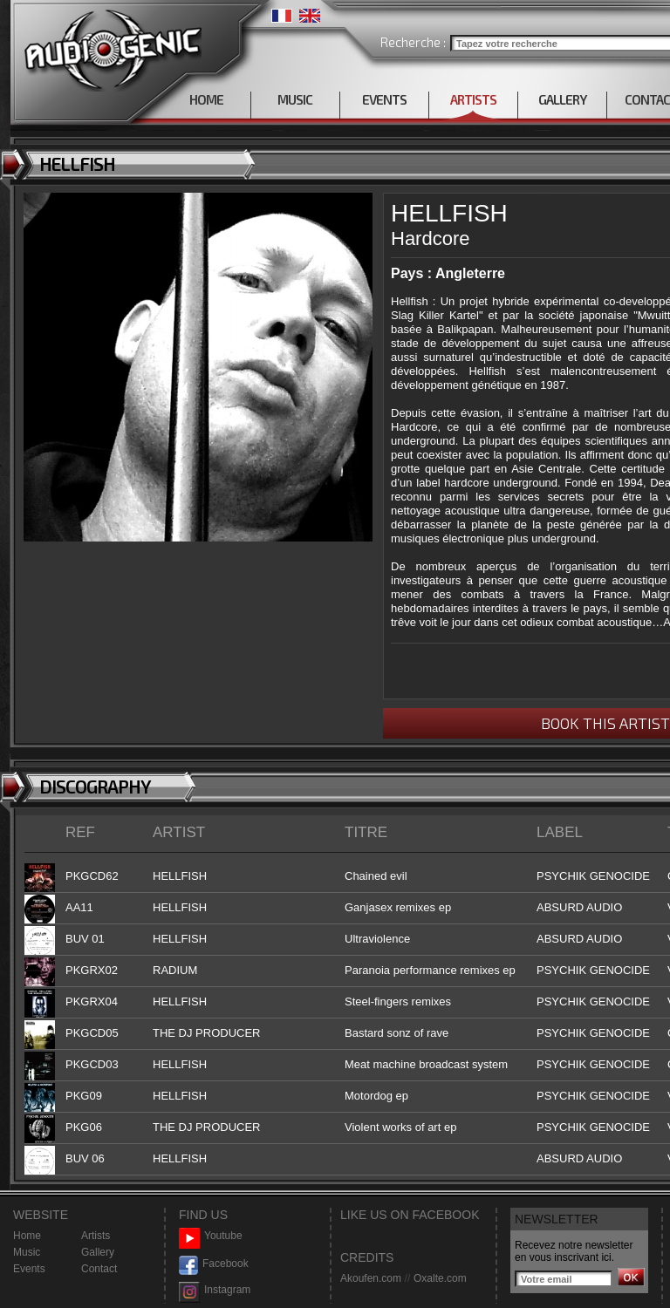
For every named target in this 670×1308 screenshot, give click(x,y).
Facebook (214, 1264)
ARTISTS (473, 99)
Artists (95, 1236)
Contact (99, 1269)
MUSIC (294, 99)
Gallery (97, 1252)
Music (26, 1252)
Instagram (214, 1290)
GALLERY (562, 99)
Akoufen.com (370, 1278)
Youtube (211, 1236)
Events (29, 1269)
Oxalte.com (440, 1278)
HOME (206, 99)
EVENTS (384, 99)
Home (27, 1236)
